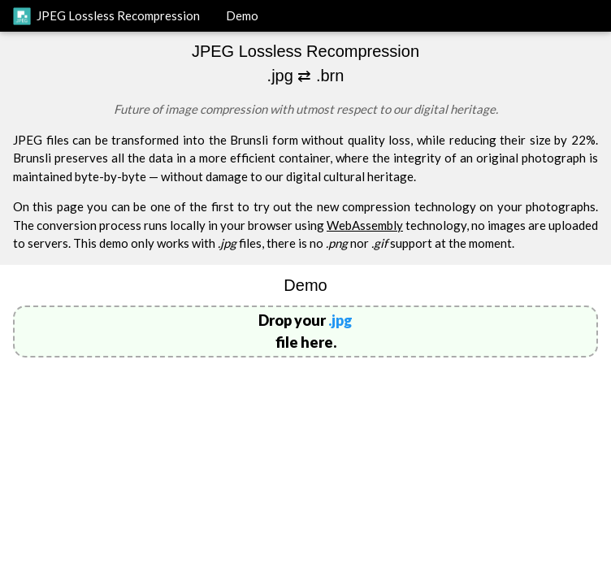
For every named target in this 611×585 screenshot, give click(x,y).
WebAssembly (365, 225)
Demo (242, 15)
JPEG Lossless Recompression (106, 16)
